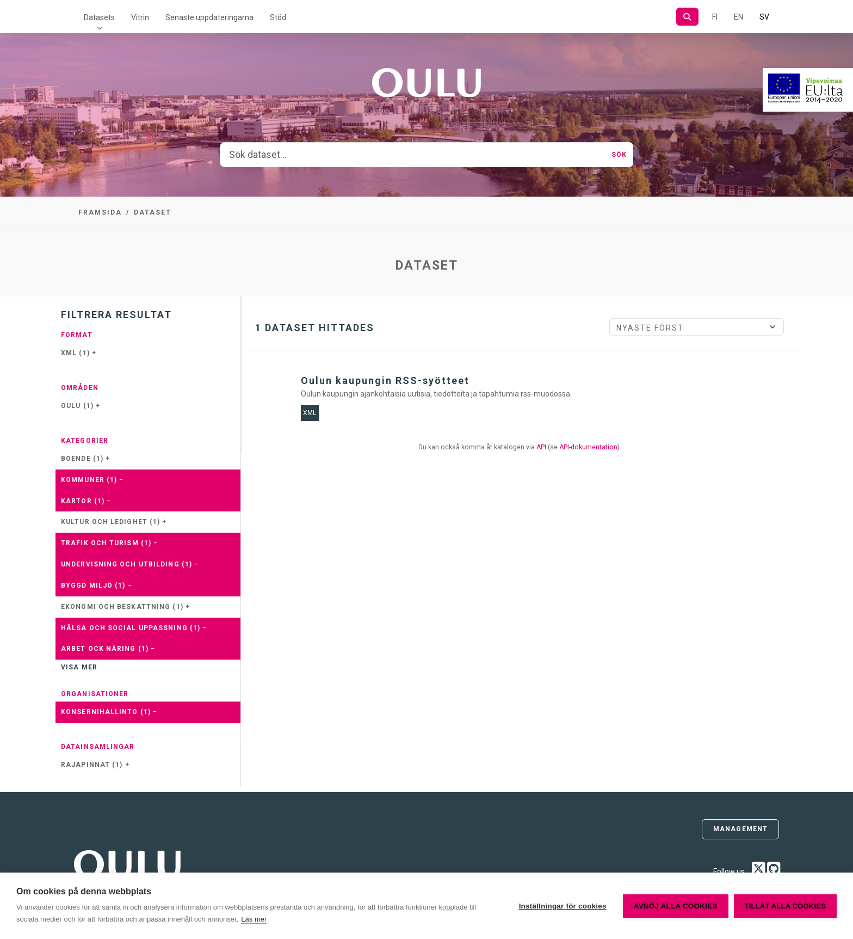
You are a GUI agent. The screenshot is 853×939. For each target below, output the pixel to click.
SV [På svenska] (764, 17)
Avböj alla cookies (676, 906)
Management (740, 829)
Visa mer (79, 667)
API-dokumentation (588, 447)
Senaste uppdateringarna (209, 17)
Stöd (278, 17)
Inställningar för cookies (563, 906)
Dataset (152, 212)
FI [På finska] (715, 17)
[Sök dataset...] (412, 154)
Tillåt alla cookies (785, 906)
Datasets (99, 17)
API (541, 447)
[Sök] (687, 17)
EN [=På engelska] (738, 17)
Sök (619, 154)
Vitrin (140, 17)
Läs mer (254, 919)
